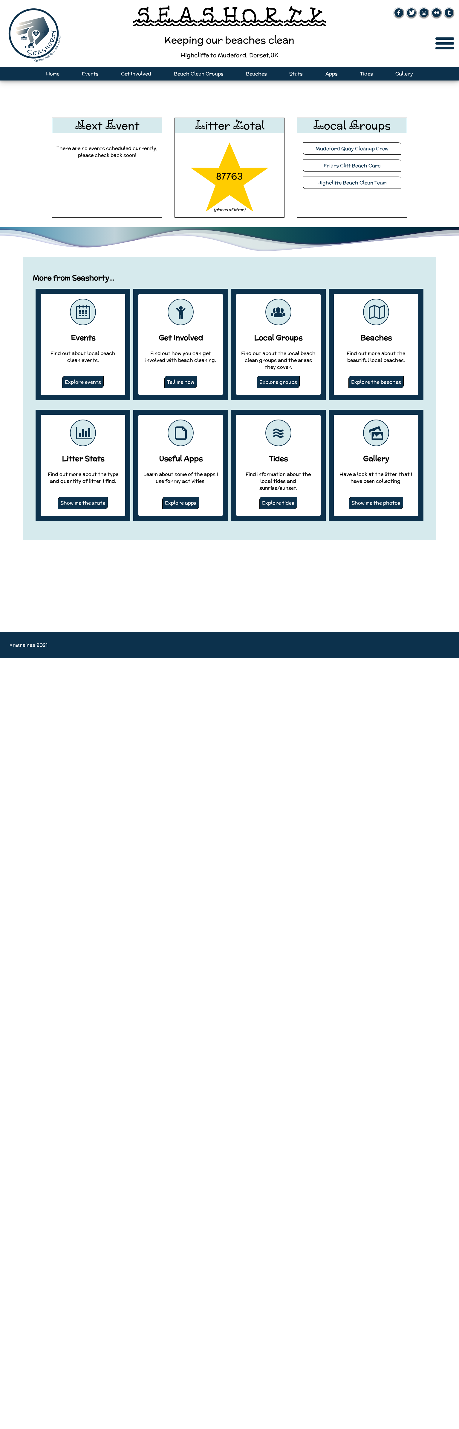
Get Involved (136, 73)
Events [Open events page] (90, 73)
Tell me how (180, 382)
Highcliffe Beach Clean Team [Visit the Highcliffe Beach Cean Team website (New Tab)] (352, 182)
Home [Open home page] (52, 73)
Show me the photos (376, 502)
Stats (296, 73)
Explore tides (278, 502)
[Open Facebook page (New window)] (399, 12)
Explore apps (181, 502)
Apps (331, 73)
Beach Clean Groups (199, 73)
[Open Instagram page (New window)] (424, 12)
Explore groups (278, 382)
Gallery (404, 73)
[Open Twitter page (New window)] (411, 12)
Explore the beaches (376, 382)
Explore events (83, 382)
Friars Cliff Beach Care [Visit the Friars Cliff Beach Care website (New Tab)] (352, 165)
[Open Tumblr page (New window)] (449, 12)
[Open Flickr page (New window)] (436, 12)
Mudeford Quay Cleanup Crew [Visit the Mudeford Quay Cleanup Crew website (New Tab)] (352, 148)
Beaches (256, 73)
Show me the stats (83, 502)
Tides (366, 73)
